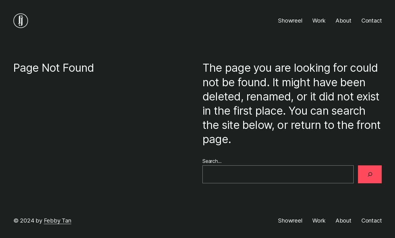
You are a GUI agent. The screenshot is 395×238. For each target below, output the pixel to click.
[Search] (370, 174)
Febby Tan (57, 220)
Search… (212, 161)
